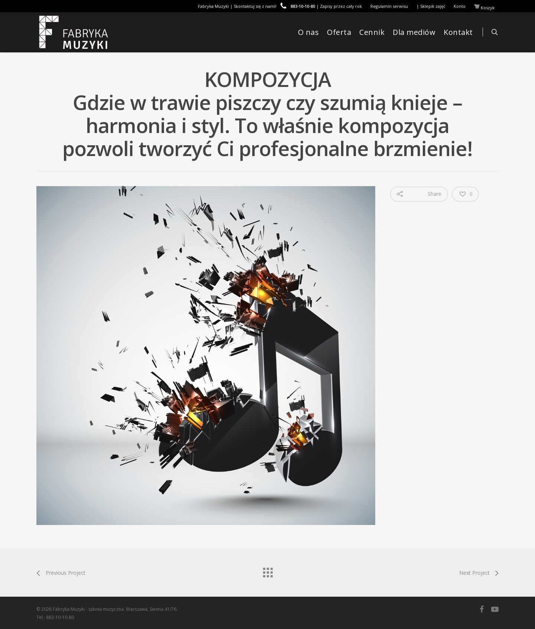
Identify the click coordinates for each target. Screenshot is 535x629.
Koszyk (484, 7)
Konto (460, 6)
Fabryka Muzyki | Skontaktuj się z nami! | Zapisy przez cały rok (280, 6)
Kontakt (458, 32)
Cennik (372, 32)
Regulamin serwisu (389, 6)
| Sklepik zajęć (430, 6)
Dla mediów (414, 32)
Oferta (339, 32)
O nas (308, 32)
